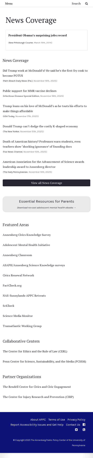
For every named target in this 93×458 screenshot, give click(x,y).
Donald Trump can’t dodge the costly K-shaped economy (40, 126)
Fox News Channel (12, 151)
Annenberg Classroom (17, 255)
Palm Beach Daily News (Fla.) (18, 80)
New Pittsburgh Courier (21, 42)
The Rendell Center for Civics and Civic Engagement (37, 387)
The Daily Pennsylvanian (15, 172)
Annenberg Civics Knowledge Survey (27, 235)
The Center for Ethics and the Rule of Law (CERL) (35, 351)
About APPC (38, 419)
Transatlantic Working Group (22, 326)
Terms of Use (56, 419)
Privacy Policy (76, 419)
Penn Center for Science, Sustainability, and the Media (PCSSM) (44, 361)
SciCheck (8, 306)
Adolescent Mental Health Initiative (26, 245)
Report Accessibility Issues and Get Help (37, 424)
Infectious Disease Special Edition (21, 96)
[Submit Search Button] (86, 3)
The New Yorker (11, 131)
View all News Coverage (46, 183)
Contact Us (73, 424)
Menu (8, 3)
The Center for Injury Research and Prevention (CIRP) (38, 397)
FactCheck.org (12, 285)
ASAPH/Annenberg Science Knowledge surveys (34, 265)
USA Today (8, 116)
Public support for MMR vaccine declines (29, 91)
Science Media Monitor (18, 316)
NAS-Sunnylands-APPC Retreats (24, 296)
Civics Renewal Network (18, 275)
